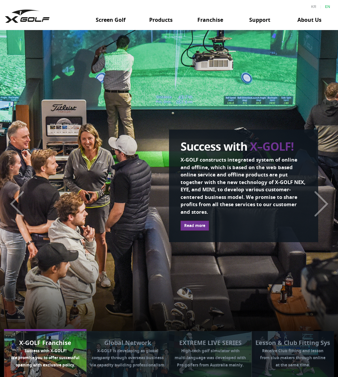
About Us (309, 19)
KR (313, 7)
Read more (194, 225)
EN (327, 7)
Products (161, 19)
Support (259, 19)
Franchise (210, 19)
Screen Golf (110, 19)
